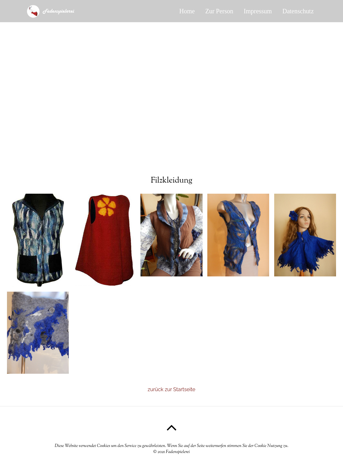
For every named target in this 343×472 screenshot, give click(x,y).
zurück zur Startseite (171, 389)
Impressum (258, 11)
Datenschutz (298, 11)
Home (187, 11)
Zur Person (219, 11)
